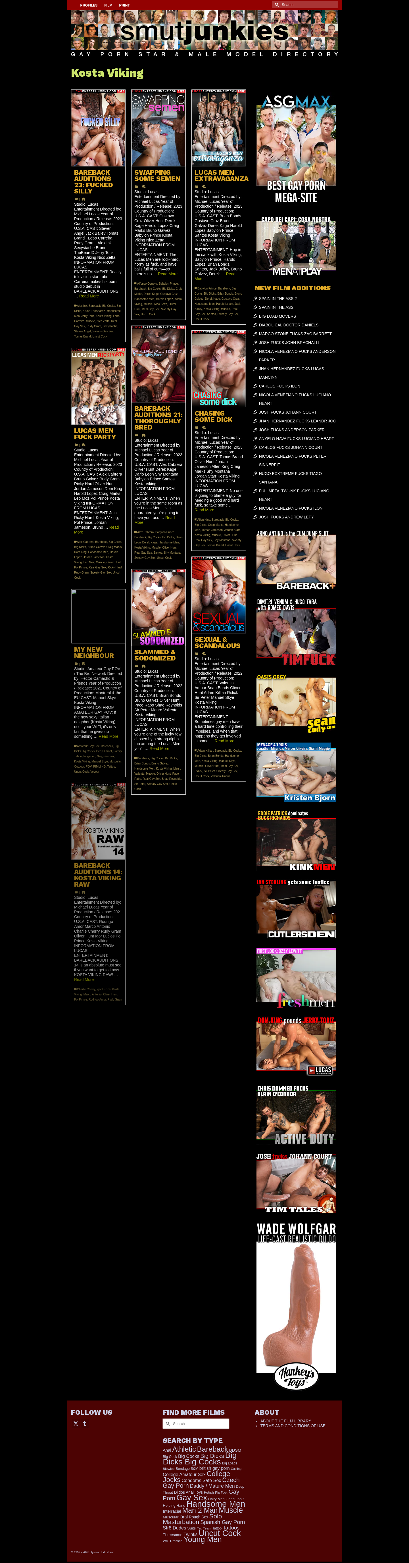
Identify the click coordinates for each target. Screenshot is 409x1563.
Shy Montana (172, 552)
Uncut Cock (99, 336)
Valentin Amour (220, 776)
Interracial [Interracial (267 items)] (172, 1511)
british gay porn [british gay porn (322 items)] (214, 1468)
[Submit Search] (276, 4)
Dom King (80, 552)
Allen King (203, 519)
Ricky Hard (115, 567)
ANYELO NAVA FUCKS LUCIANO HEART (296, 438)
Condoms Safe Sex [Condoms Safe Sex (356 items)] (201, 1480)
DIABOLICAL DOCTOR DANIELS (289, 325)
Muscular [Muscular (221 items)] (170, 1517)
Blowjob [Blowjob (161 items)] (168, 1469)
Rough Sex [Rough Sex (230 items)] (198, 1517)
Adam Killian (205, 750)
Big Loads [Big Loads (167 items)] (229, 1463)
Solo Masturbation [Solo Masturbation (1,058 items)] (192, 1519)
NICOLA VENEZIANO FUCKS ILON (291, 508)
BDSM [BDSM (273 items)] (235, 1450)
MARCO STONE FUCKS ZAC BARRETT (295, 334)
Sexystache (110, 326)
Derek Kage (151, 293)
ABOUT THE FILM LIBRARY (285, 1421)
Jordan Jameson (212, 530)
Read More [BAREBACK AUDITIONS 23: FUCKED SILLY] (89, 296)
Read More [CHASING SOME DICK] (204, 510)
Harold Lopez (164, 299)
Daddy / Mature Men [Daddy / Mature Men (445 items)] (212, 1486)
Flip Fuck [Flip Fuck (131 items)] (221, 1492)
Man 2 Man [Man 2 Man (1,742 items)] (200, 1510)
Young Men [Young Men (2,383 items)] (202, 1539)
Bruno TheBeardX (94, 310)
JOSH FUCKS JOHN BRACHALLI (289, 342)
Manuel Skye (227, 760)
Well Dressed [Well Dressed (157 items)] (172, 1541)
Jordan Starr (232, 530)
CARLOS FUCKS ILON (279, 386)
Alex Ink (82, 305)
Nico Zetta (103, 321)
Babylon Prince (168, 283)
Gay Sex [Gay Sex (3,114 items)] (191, 1497)
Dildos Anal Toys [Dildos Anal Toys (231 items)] (188, 1492)
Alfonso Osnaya (147, 283)
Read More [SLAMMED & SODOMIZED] (159, 748)
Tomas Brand (82, 336)
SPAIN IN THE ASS (276, 307)
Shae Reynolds (171, 778)
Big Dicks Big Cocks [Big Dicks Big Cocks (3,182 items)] (200, 1458)
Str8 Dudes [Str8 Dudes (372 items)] (174, 1527)
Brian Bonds (225, 293)
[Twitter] (76, 1423)
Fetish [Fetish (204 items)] (209, 1492)
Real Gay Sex (151, 309)
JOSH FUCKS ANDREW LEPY (286, 517)
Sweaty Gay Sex (103, 331)
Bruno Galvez (96, 547)
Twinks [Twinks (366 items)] (190, 1534)
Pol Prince (80, 567)
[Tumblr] (85, 1423)
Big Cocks (108, 305)
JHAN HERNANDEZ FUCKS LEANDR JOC (297, 421)
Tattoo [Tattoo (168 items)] (217, 1528)
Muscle (90, 321)
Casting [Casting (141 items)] (236, 1468)
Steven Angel (82, 331)
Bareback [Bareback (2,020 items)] (212, 1449)
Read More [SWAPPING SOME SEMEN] (168, 274)
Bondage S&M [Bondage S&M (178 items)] (187, 1469)
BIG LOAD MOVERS (277, 316)
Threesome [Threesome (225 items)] (172, 1535)
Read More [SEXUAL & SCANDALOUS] (224, 741)
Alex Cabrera (145, 532)
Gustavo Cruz (169, 293)
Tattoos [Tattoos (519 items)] (231, 1528)
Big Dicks (168, 288)
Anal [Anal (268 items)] (167, 1450)
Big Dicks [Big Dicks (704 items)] (212, 1456)
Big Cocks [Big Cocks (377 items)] (188, 1456)
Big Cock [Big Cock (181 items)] (170, 1457)
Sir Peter (209, 771)
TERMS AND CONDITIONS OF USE (292, 1426)
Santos (211, 314)
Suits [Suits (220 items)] (191, 1528)
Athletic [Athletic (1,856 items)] (184, 1449)
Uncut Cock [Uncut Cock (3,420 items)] (220, 1533)
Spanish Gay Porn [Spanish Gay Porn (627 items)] (222, 1522)
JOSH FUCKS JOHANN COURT (288, 412)
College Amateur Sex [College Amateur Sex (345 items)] (184, 1474)
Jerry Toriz (87, 316)
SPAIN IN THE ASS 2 (278, 298)
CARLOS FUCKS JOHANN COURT (291, 447)
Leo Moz (89, 562)
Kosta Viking (104, 316)
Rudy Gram (94, 326)
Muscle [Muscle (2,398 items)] (231, 1510)
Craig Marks (215, 524)
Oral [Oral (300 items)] (184, 1516)
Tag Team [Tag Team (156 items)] (204, 1528)
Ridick (198, 771)
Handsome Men (144, 299)
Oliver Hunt (169, 547)
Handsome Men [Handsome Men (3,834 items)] (215, 1503)
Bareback (95, 305)
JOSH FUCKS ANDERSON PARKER (292, 430)
